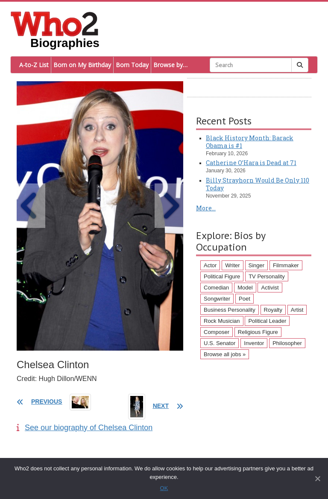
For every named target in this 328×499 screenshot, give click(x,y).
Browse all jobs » (225, 354)
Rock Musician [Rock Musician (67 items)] (222, 321)
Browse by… (170, 65)
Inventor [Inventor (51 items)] (254, 343)
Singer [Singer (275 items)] (257, 265)
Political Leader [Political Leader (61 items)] (267, 321)
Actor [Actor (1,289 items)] (210, 265)
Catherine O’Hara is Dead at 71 (251, 163)
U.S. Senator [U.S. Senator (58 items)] (219, 343)
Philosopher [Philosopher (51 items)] (287, 343)
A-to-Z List (34, 65)
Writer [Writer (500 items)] (232, 265)
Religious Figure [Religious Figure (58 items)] (258, 332)
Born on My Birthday (82, 65)
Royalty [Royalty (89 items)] (273, 310)
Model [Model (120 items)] (244, 287)
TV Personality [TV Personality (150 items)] (267, 276)
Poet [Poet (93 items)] (244, 298)
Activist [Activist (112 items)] (269, 287)
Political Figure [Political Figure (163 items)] (222, 276)
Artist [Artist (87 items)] (297, 310)
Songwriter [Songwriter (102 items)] (217, 298)
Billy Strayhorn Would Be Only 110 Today (257, 184)
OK (164, 488)
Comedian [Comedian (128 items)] (216, 287)
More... (206, 208)
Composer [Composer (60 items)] (216, 332)
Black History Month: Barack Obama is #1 (249, 142)
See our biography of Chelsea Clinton (84, 427)
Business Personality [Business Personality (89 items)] (229, 310)
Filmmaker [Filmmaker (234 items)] (286, 265)
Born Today (132, 65)
